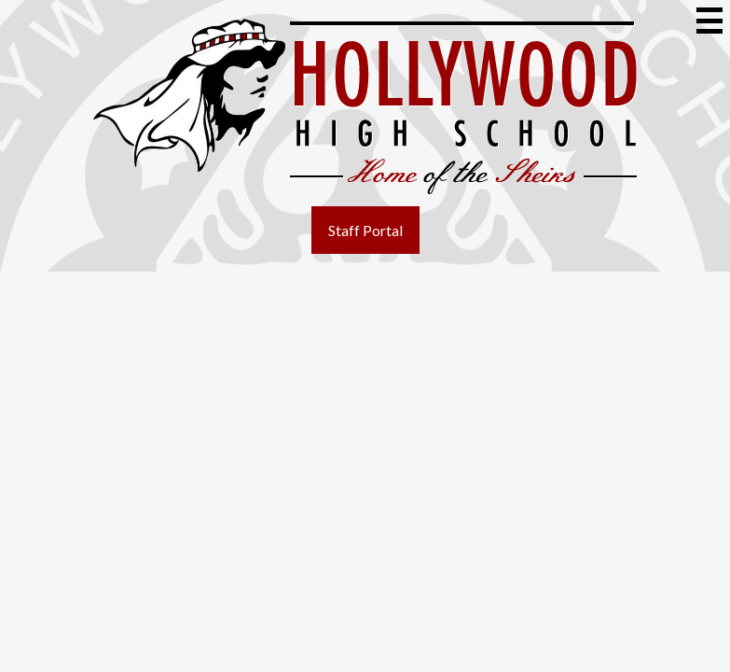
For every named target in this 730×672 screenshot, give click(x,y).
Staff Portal (365, 230)
